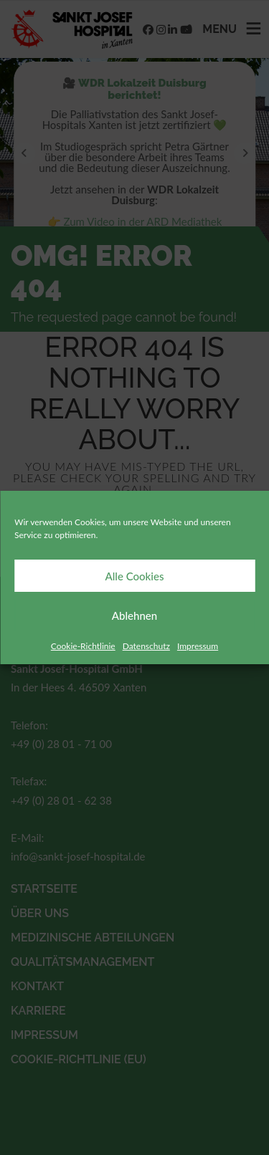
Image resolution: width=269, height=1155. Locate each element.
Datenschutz (146, 646)
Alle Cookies (134, 576)
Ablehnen (134, 615)
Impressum (197, 646)
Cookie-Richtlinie (83, 646)
